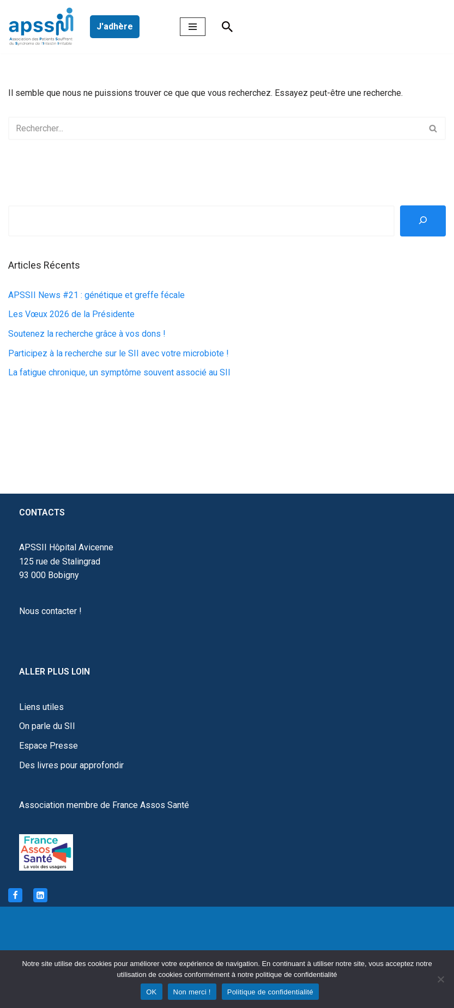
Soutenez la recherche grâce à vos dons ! (87, 334)
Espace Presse (48, 745)
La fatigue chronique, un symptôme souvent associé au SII (119, 372)
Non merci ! (192, 992)
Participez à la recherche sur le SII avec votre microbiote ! (118, 353)
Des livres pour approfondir (71, 765)
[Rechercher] (227, 26)
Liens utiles (41, 707)
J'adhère (114, 26)
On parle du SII (47, 726)
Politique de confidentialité (270, 992)
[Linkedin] (40, 895)
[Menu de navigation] (192, 26)
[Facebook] (15, 895)
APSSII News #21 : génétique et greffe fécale (96, 295)
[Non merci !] (440, 979)
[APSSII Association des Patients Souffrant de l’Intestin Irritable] (43, 27)
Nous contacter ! (50, 611)
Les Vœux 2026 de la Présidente (71, 314)
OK (151, 992)
